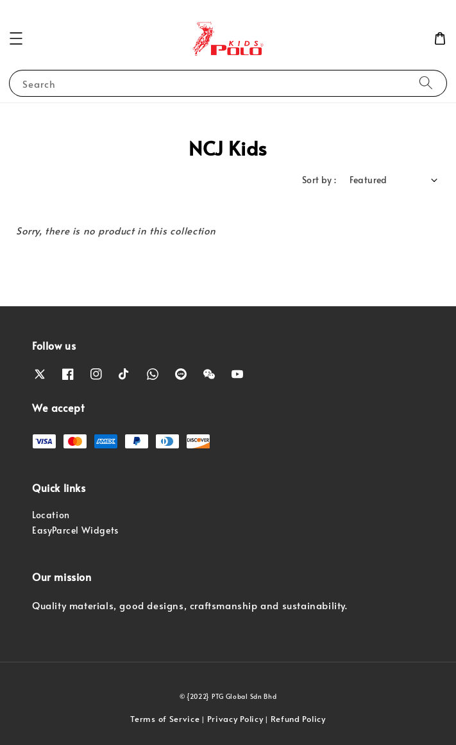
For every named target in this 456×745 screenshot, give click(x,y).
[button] (16, 38)
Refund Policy (298, 719)
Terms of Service (164, 719)
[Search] (425, 82)
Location (51, 515)
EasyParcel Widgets (75, 530)
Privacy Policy (235, 719)
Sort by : (319, 180)
